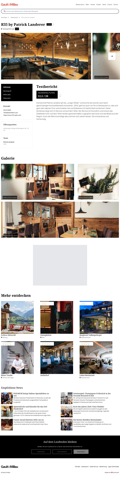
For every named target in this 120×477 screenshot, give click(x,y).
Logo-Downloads (113, 467)
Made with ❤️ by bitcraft (112, 472)
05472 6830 (7, 110)
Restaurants (80, 4)
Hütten (98, 4)
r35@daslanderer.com (10, 113)
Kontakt (77, 467)
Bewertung (103, 467)
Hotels (92, 4)
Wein (87, 4)
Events (109, 4)
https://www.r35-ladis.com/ (12, 115)
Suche (116, 4)
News (104, 4)
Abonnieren (81, 452)
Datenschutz (94, 467)
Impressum (85, 467)
